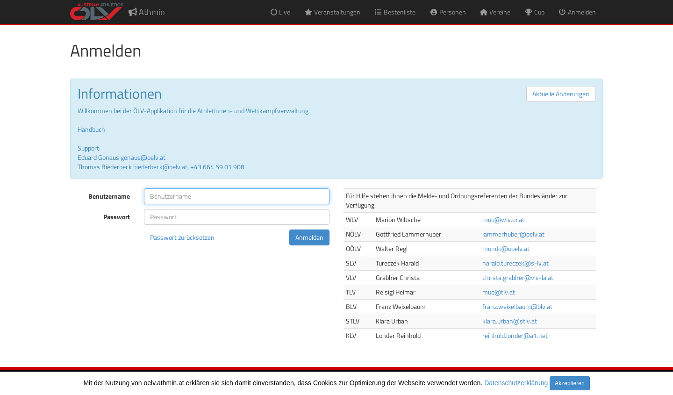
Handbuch (91, 129)
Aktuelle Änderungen (560, 94)
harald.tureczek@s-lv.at (515, 263)
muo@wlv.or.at (503, 219)
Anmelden (309, 237)
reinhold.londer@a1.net (515, 335)
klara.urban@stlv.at (509, 321)
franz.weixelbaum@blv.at (517, 306)
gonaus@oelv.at (143, 157)
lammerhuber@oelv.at (513, 234)
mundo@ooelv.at (506, 248)
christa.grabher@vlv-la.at (517, 277)
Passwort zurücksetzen (182, 237)
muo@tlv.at (498, 292)
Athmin (147, 12)
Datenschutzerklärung (516, 383)
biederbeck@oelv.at (160, 167)
